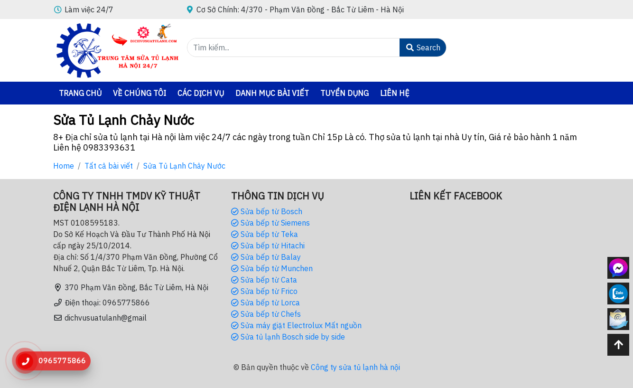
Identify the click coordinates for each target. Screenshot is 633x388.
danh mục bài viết (272, 93)
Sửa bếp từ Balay (266, 257)
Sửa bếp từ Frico (264, 291)
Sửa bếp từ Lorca (265, 302)
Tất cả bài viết (108, 165)
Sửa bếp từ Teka (264, 234)
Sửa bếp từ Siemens (270, 222)
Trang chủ (80, 93)
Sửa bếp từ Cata (264, 279)
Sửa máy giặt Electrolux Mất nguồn (296, 325)
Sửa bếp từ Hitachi (268, 245)
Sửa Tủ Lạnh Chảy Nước (184, 165)
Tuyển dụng (344, 93)
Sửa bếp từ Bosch (266, 211)
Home (63, 165)
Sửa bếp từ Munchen (272, 268)
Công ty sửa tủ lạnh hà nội (355, 367)
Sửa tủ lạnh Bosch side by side (288, 336)
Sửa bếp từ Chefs (266, 314)
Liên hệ (395, 93)
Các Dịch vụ (200, 93)
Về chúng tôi (139, 93)
